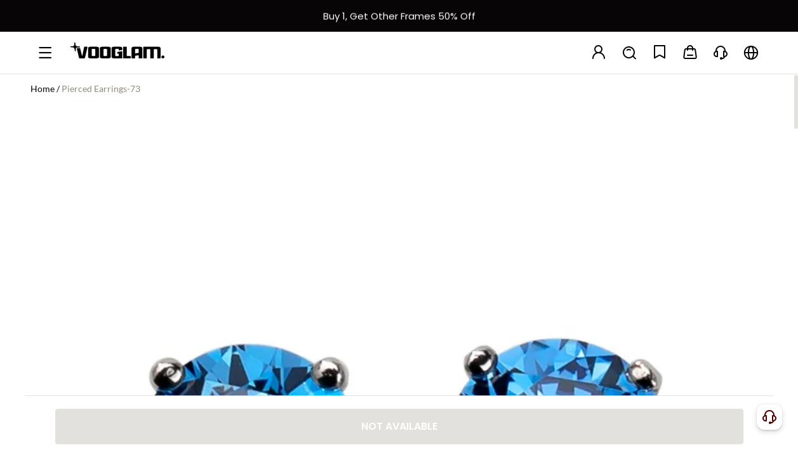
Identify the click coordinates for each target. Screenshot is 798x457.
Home (42, 88)
